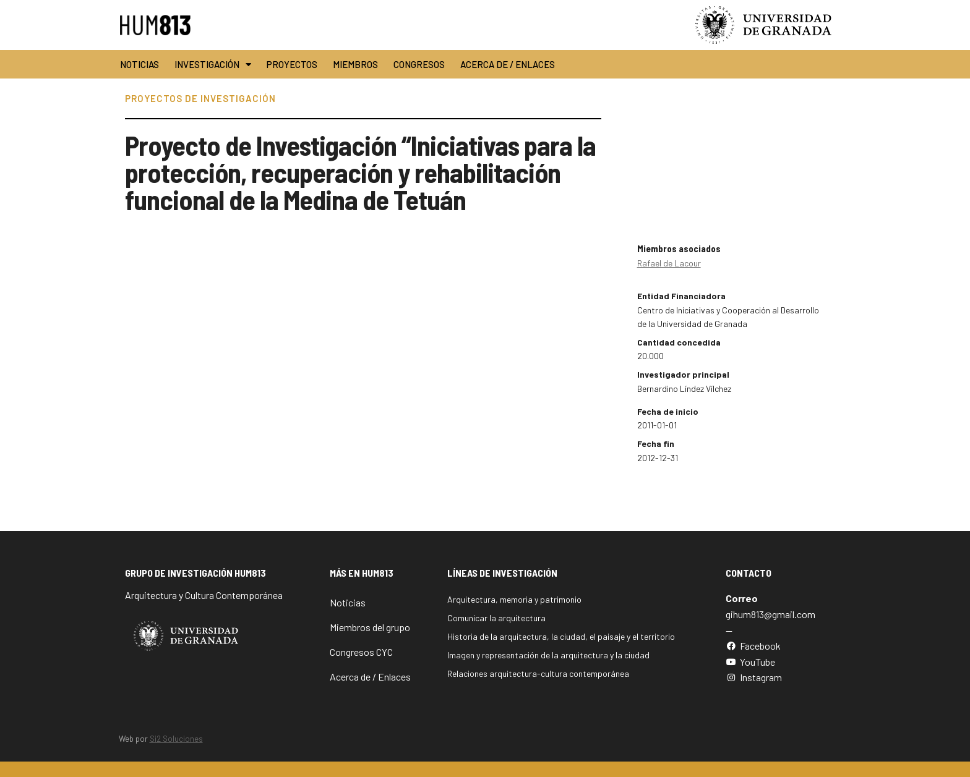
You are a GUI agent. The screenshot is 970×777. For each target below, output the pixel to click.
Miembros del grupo (370, 627)
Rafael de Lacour (669, 263)
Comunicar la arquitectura (496, 618)
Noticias (139, 64)
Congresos (419, 64)
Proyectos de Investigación (200, 98)
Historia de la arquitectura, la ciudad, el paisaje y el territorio (561, 636)
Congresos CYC (361, 652)
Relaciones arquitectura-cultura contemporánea (538, 673)
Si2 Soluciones (176, 739)
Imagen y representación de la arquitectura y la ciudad (548, 655)
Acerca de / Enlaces (507, 64)
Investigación (212, 64)
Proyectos (292, 64)
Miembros (355, 64)
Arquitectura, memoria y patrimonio (514, 599)
